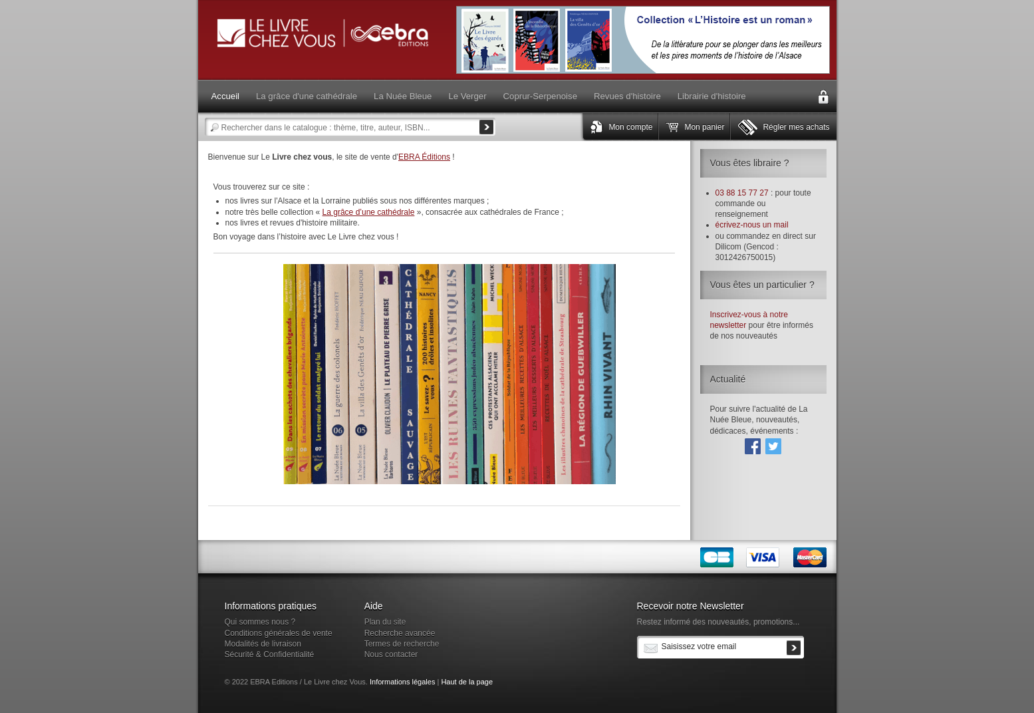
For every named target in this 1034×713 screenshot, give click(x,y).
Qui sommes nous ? (260, 622)
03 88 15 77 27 (742, 193)
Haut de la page (467, 682)
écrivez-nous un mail (752, 224)
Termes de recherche (402, 643)
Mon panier (704, 127)
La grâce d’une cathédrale (369, 212)
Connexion (823, 97)
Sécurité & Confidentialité (270, 654)
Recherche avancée (400, 633)
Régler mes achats (796, 127)
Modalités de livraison (263, 643)
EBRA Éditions (424, 157)
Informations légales (402, 682)
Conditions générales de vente (278, 633)
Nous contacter (391, 654)
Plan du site (385, 622)
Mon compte (630, 127)
